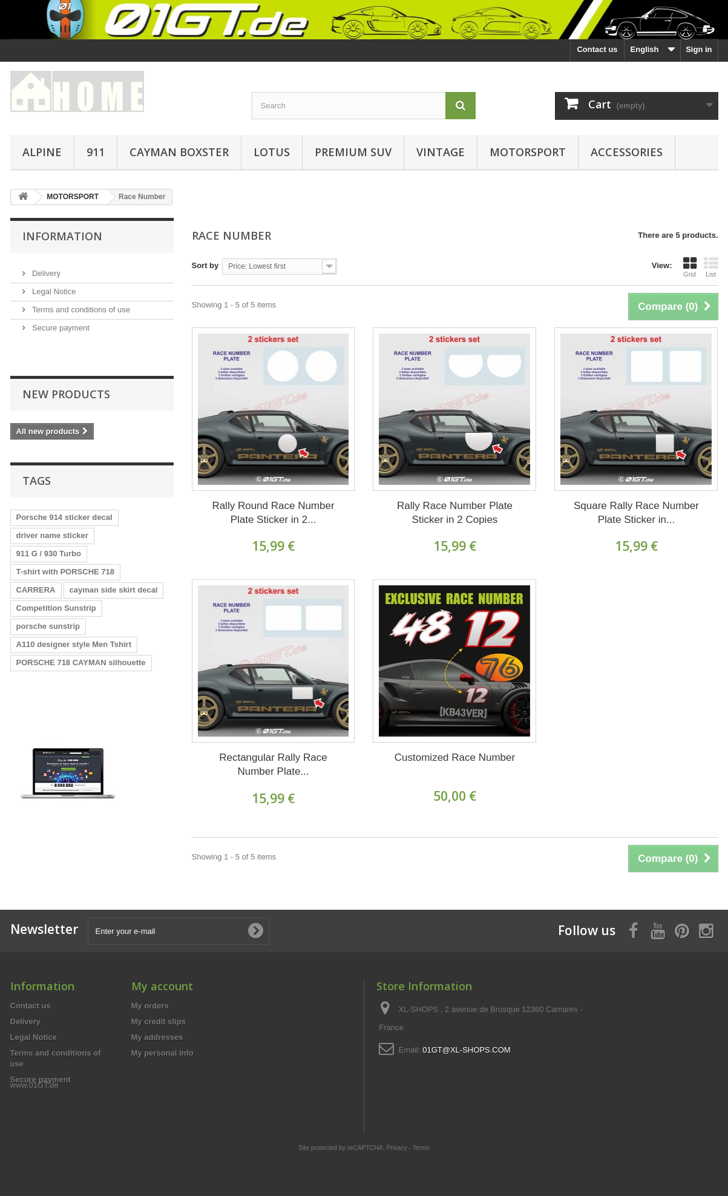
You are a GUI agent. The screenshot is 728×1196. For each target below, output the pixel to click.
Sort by (205, 265)
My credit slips (158, 1021)
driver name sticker (52, 505)
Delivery (45, 268)
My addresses (157, 1037)
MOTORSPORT (528, 152)
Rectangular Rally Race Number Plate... (273, 764)
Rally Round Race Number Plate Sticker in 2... (273, 512)
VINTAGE (440, 152)
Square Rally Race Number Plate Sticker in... (636, 512)
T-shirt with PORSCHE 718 (65, 541)
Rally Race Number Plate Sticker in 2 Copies (455, 512)
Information (62, 236)
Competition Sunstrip (56, 577)
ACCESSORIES (627, 152)
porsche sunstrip (48, 595)
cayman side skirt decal (114, 559)
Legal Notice (53, 286)
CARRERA (36, 559)
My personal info (162, 1052)
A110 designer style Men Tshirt (74, 614)
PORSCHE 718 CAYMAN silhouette (81, 632)
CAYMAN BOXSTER (179, 152)
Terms (421, 1120)
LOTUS (272, 152)
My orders (150, 1005)
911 (96, 152)
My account (162, 986)
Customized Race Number (455, 757)
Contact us (597, 49)
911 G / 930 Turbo (48, 523)
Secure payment (60, 322)
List (711, 267)
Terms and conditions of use (80, 304)
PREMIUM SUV (353, 152)
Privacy (397, 1120)
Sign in (699, 49)
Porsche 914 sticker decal (64, 486)
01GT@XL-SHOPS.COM (466, 1049)
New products (66, 368)
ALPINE (42, 152)
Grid (690, 267)
